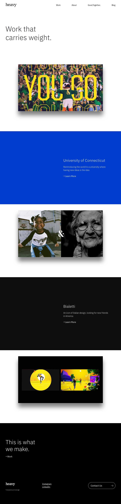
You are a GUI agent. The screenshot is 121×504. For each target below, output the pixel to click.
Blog (113, 5)
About (74, 5)
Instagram (47, 483)
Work (58, 5)
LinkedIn (46, 486)
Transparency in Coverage (12, 490)
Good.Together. (94, 5)
